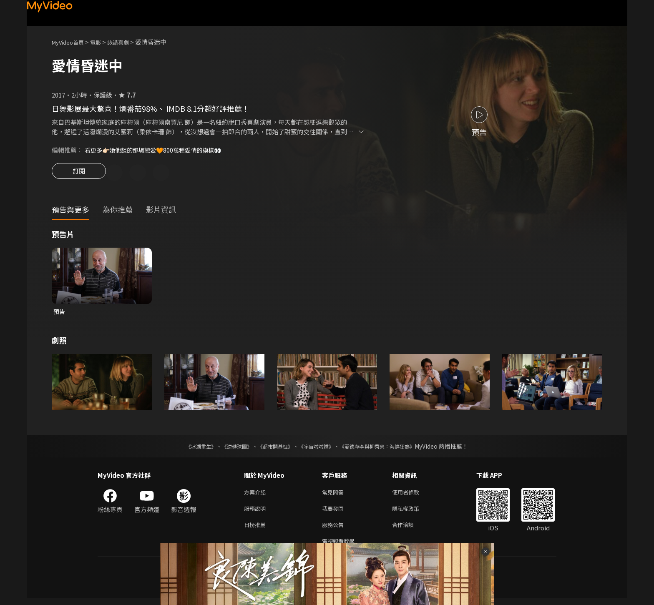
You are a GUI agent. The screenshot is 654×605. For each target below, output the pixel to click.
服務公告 (334, 529)
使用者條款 (412, 494)
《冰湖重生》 (186, 448)
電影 (102, 42)
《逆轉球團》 (227, 448)
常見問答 (334, 494)
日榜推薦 (256, 529)
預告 (59, 313)
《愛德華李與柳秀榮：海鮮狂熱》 (388, 448)
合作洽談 (409, 529)
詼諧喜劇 (127, 42)
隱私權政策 (412, 512)
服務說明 (256, 512)
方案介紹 (256, 494)
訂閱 (78, 173)
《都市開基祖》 (271, 448)
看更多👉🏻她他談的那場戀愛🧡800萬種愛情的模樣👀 (158, 150)
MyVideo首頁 (71, 42)
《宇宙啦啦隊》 (317, 448)
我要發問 (334, 512)
